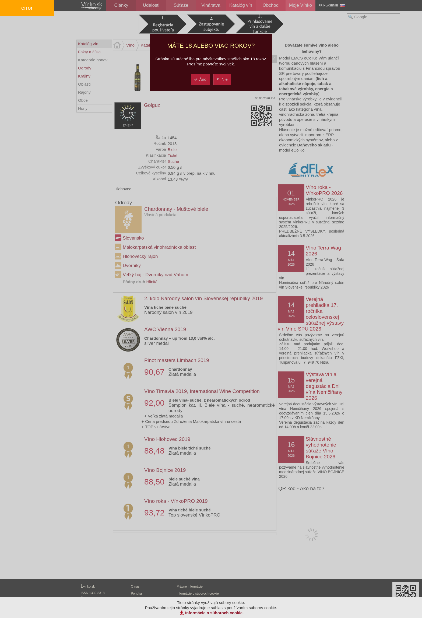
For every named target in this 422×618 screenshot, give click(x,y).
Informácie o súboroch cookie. (214, 612)
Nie (222, 79)
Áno (200, 79)
